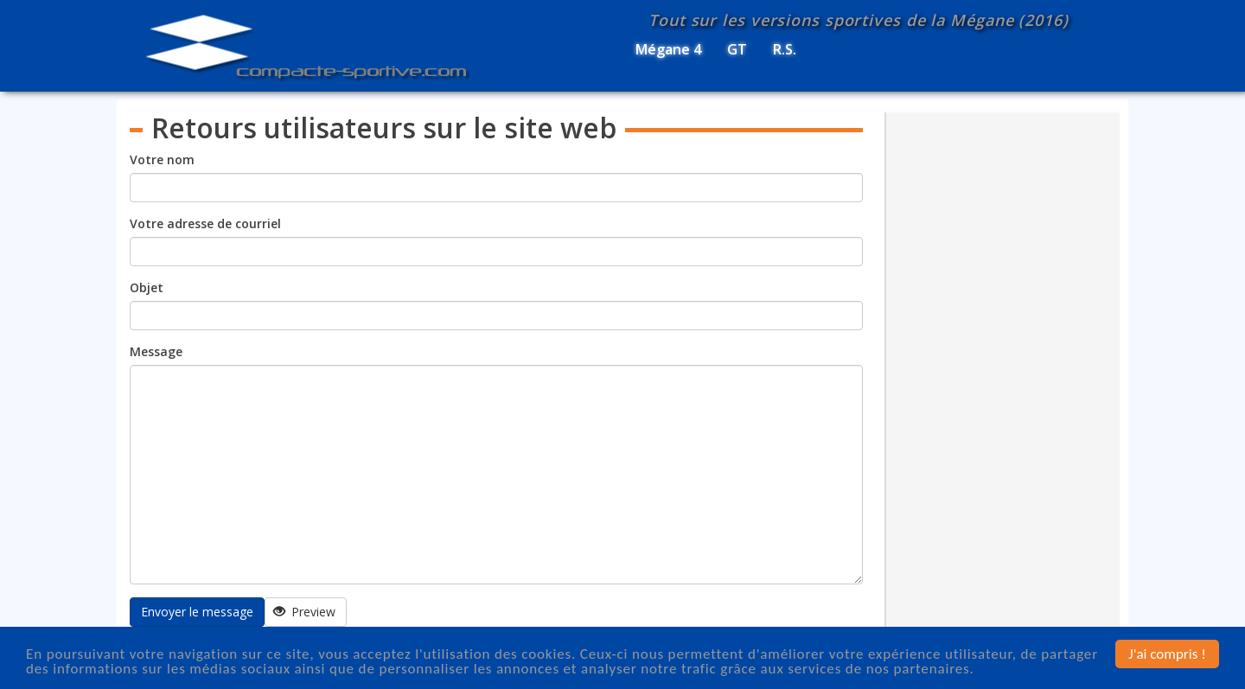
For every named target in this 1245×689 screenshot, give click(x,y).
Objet (146, 287)
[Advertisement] (1003, 376)
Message (156, 351)
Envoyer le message (197, 611)
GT (737, 49)
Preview (304, 611)
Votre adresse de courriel (205, 223)
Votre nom (162, 159)
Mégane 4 (668, 49)
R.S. (784, 49)
